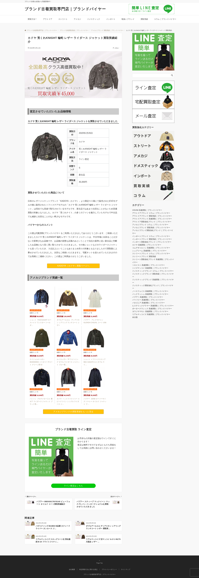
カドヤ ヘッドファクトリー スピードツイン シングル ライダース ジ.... (68, 401)
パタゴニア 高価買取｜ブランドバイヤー (148, 303)
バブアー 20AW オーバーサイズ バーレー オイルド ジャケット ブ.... (95, 401)
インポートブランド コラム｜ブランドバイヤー (151, 236)
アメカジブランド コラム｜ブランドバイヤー (150, 225)
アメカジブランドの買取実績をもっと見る (73, 412)
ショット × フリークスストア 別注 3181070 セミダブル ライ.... (95, 362)
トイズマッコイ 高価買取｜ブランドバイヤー (150, 268)
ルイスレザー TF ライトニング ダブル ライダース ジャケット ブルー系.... (68, 362)
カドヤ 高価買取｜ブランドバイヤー (146, 245)
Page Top (99, 562)
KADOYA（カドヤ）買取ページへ (73, 266)
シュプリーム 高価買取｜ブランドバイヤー (149, 251)
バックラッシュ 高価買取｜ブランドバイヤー (150, 294)
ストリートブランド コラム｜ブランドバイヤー (151, 253)
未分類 (135, 317)
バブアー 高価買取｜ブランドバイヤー (147, 297)
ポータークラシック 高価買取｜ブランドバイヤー (152, 309)
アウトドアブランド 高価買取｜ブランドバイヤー (152, 219)
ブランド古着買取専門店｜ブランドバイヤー (65, 9)
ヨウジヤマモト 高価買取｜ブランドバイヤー (150, 311)
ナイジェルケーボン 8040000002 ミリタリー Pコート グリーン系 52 (41, 362)
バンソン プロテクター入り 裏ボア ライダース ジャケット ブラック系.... (41, 401)
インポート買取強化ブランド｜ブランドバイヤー (151, 242)
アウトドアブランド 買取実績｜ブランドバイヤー (152, 216)
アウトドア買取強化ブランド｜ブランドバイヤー (151, 222)
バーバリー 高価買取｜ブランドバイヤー (148, 300)
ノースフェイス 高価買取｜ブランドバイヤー (150, 291)
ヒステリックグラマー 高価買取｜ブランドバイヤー (153, 306)
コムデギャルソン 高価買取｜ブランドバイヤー (151, 248)
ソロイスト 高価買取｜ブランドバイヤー (148, 265)
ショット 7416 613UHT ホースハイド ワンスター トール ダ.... (40, 322)
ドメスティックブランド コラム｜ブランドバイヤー (153, 271)
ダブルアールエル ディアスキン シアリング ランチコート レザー (68, 322)
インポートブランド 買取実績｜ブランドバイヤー (152, 239)
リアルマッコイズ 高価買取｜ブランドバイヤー (151, 314)
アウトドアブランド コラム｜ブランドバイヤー (151, 213)
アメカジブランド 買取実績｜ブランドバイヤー (151, 228)
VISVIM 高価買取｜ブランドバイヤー (147, 210)
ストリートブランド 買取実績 (144, 256)
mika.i (117, 48)
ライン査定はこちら (73, 486)
